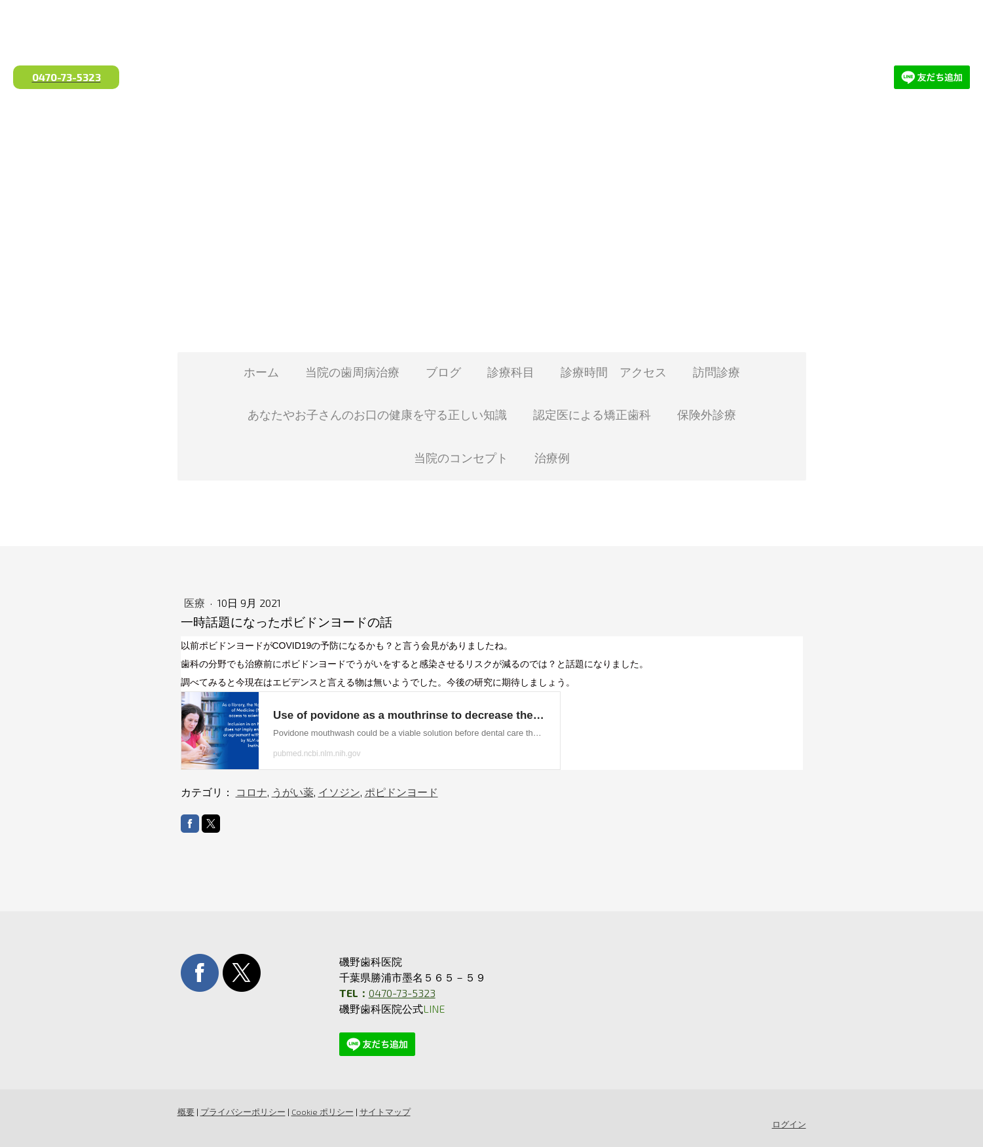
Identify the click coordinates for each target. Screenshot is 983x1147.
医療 (196, 602)
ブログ (443, 372)
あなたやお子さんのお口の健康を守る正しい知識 (377, 414)
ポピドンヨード (401, 792)
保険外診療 (706, 414)
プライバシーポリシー (243, 1111)
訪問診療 (716, 372)
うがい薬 (293, 792)
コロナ (251, 792)
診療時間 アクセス (614, 372)
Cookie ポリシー (322, 1111)
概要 (186, 1111)
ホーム (261, 372)
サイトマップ (385, 1111)
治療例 (552, 457)
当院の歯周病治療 (352, 372)
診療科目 (510, 372)
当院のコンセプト (461, 457)
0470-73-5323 (402, 993)
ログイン (789, 1124)
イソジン (339, 792)
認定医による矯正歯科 (592, 414)
